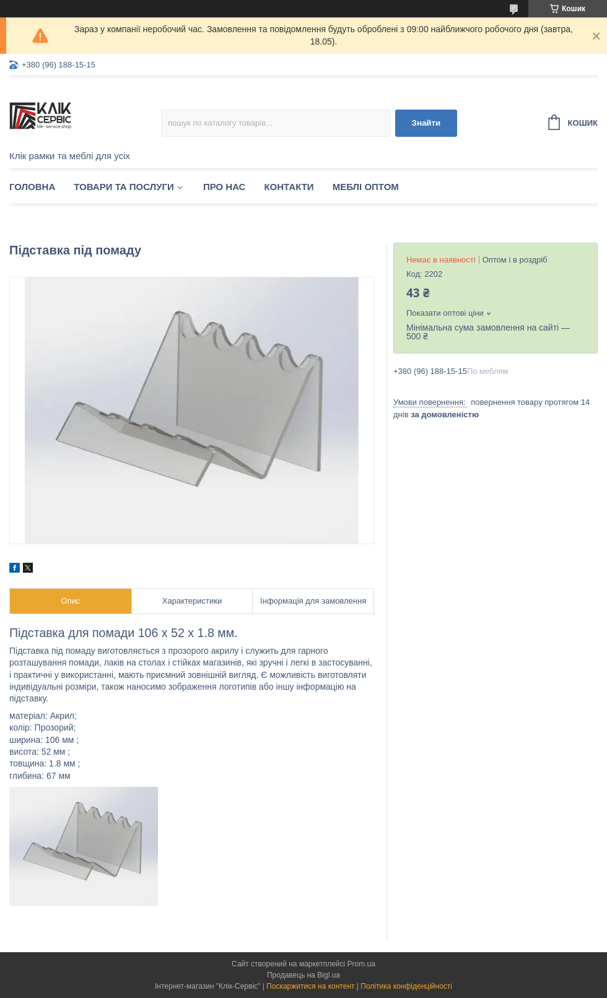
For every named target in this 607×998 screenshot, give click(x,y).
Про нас (224, 186)
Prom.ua (361, 964)
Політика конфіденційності (406, 986)
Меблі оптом (366, 186)
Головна (32, 186)
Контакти (288, 186)
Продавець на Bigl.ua (303, 975)
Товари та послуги (124, 186)
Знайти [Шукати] (426, 123)
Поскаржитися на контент (310, 986)
